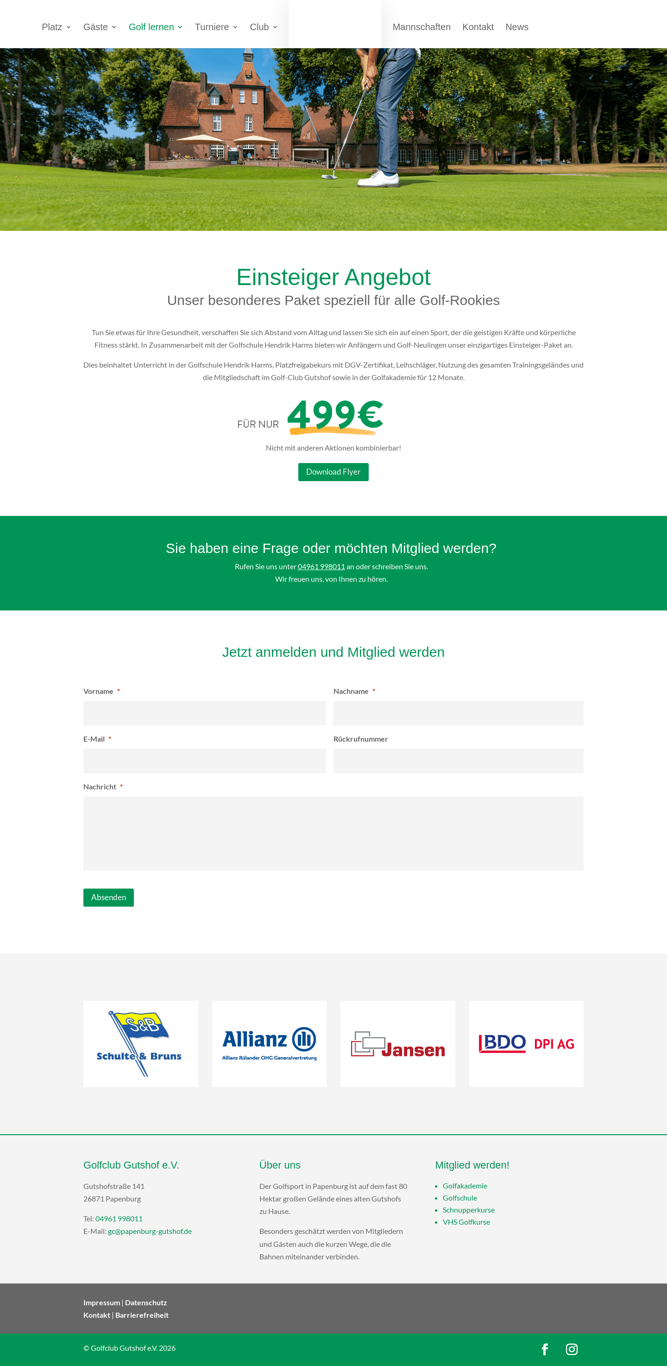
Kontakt (96, 1314)
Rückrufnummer (361, 738)
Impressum (101, 1302)
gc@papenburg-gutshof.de (150, 1230)
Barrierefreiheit (142, 1314)
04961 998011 (321, 566)
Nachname (354, 690)
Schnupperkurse (469, 1209)
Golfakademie (465, 1185)
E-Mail (97, 738)
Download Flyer (333, 472)
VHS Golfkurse (466, 1221)
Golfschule (460, 1197)
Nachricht (103, 786)
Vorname (101, 690)
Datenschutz (146, 1302)
